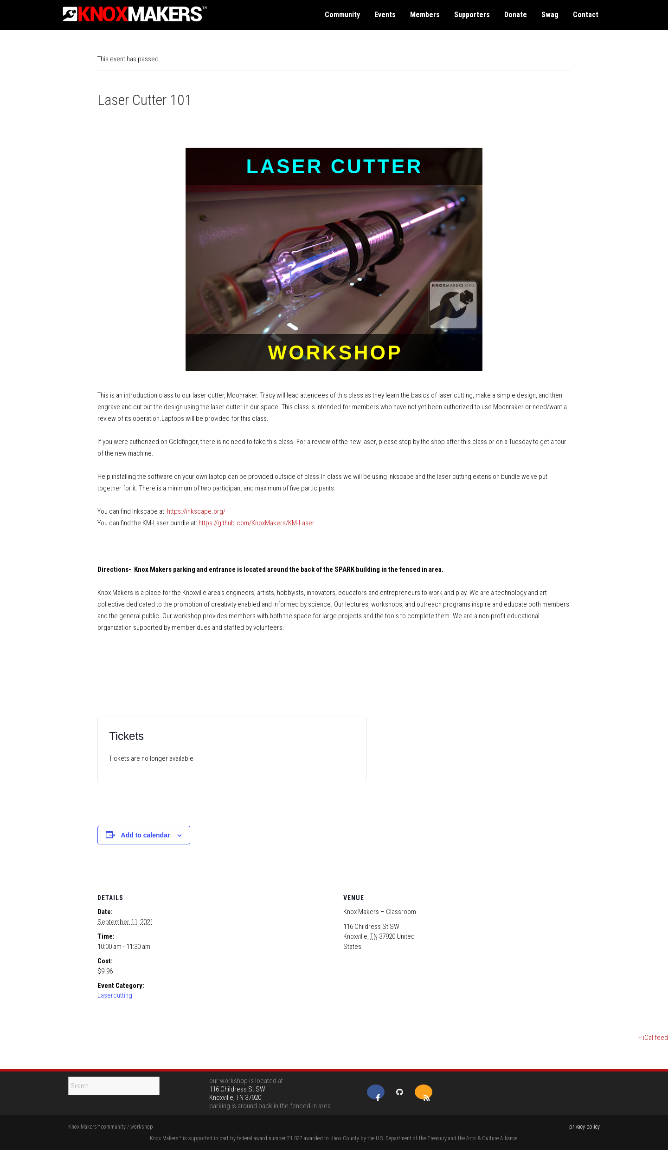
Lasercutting (114, 995)
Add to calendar (145, 835)
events (385, 14)
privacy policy (584, 1127)
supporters (472, 14)
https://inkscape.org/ (195, 511)
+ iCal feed (653, 1037)
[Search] (114, 1086)
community (342, 14)
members (425, 14)
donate (515, 14)
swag (550, 14)
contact (585, 14)
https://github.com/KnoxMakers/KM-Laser (257, 523)
